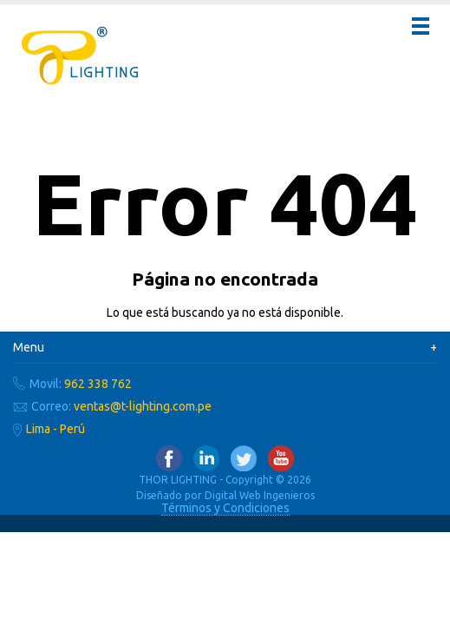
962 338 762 (98, 384)
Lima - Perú (55, 429)
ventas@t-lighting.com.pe (143, 406)
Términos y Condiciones (225, 508)
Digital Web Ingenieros (260, 495)
